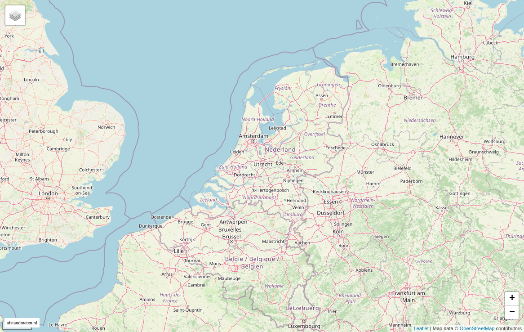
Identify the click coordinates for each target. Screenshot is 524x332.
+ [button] (512, 298)
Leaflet (421, 328)
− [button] (512, 312)
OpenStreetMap (477, 328)
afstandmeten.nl (22, 322)
